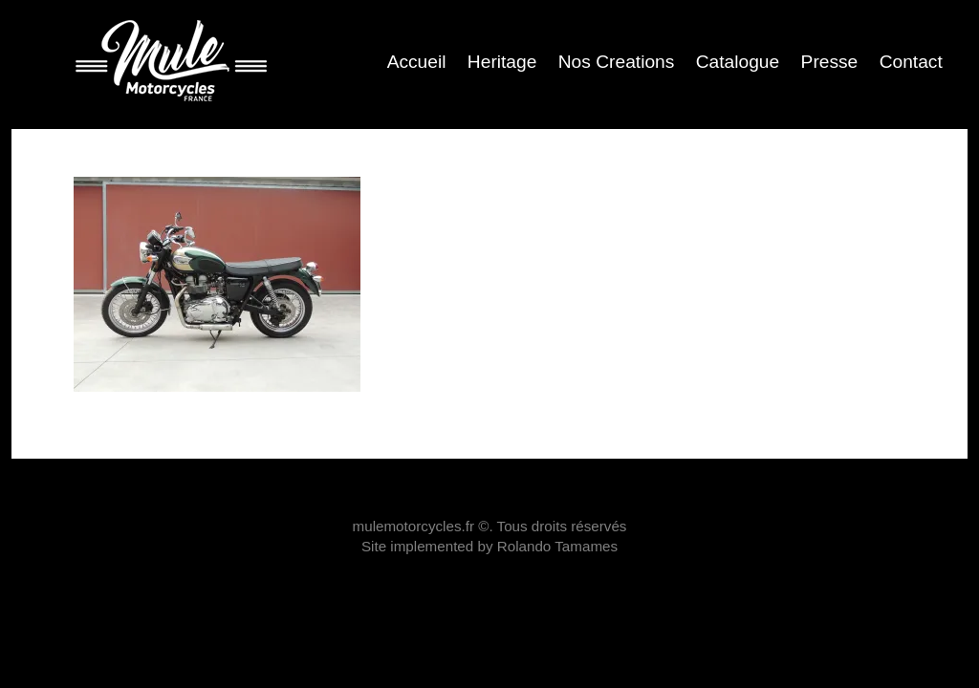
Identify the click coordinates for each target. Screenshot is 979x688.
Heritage (502, 62)
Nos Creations (616, 62)
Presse (830, 62)
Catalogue (737, 62)
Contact (911, 62)
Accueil (416, 62)
